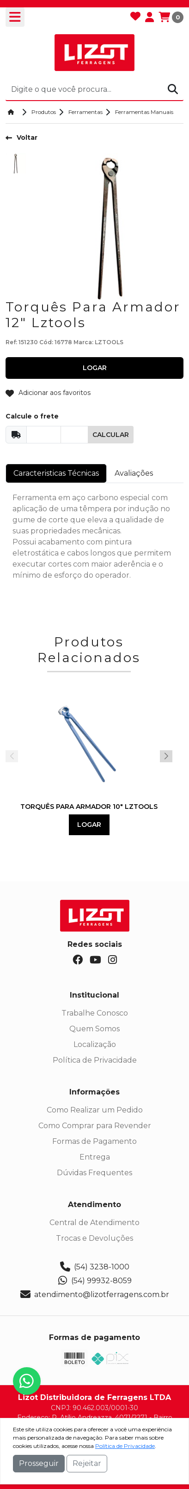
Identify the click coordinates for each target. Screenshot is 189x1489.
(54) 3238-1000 (94, 1267)
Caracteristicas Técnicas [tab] (56, 473)
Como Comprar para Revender (94, 1125)
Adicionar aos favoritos (48, 393)
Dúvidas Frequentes (94, 1172)
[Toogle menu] (15, 17)
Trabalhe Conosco (94, 1013)
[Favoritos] (135, 17)
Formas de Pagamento (94, 1141)
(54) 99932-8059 (94, 1280)
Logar (89, 824)
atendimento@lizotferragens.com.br (94, 1294)
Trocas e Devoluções (94, 1238)
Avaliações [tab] (134, 473)
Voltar (21, 137)
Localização (94, 1044)
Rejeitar (87, 1463)
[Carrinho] (171, 17)
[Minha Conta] (149, 17)
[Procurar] (173, 89)
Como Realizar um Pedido (95, 1110)
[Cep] (43, 434)
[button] (166, 756)
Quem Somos (94, 1028)
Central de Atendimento (94, 1222)
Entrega (94, 1157)
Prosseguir (39, 1463)
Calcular (110, 435)
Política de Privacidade (95, 1060)
